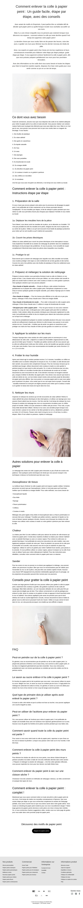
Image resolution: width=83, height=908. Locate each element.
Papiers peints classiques (9, 867)
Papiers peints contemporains (10, 881)
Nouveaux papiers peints (9, 874)
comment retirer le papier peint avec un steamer (45, 554)
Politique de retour (65, 877)
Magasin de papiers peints (41, 831)
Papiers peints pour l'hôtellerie (29, 867)
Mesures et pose (65, 865)
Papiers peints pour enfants (9, 877)
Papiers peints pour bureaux (29, 874)
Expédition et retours (66, 870)
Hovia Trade (25, 865)
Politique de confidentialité (67, 874)
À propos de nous (46, 868)
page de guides (65, 810)
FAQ (62, 881)
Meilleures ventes (7, 872)
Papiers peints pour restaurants (30, 872)
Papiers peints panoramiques (10, 870)
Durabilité (44, 870)
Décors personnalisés (8, 865)
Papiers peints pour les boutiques (30, 870)
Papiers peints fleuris (8, 879)
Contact (43, 872)
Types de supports (65, 867)
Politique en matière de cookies (69, 879)
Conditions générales (66, 872)
